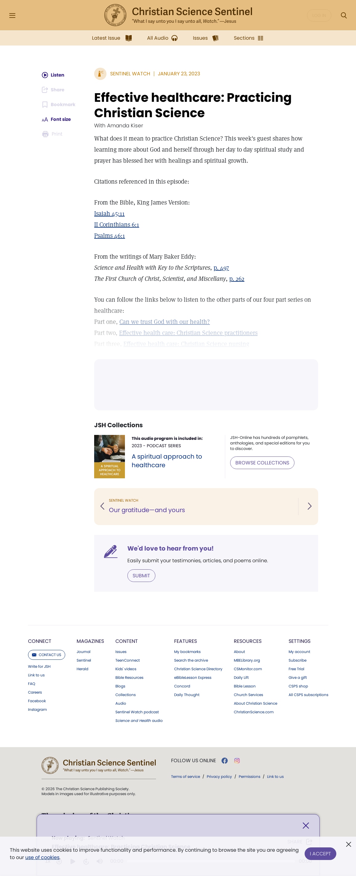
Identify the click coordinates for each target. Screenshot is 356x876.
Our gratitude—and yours (148, 510)
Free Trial (296, 669)
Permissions (249, 776)
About (239, 651)
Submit (142, 575)
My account (299, 651)
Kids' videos (125, 669)
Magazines (90, 640)
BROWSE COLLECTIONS (263, 462)
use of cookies (42, 857)
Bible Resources (129, 677)
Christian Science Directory (198, 669)
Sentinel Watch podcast (137, 712)
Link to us (36, 675)
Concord (182, 686)
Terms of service (185, 776)
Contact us (46, 654)
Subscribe (297, 660)
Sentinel (84, 660)
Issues (120, 651)
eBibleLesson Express (192, 677)
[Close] (305, 826)
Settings (299, 640)
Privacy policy (219, 776)
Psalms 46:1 (110, 236)
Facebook (37, 701)
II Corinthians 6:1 (117, 225)
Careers (35, 692)
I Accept (320, 852)
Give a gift (298, 677)
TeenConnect (127, 660)
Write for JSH (39, 666)
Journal (83, 651)
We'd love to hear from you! (171, 548)
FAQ (31, 683)
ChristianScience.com (254, 712)
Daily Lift (241, 677)
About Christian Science (255, 703)
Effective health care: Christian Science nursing (187, 344)
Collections (125, 694)
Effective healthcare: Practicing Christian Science (193, 105)
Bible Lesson (245, 686)
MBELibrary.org (247, 660)
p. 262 (237, 279)
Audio (120, 703)
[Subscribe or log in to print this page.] (52, 134)
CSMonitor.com (248, 669)
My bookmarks (187, 651)
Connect (39, 640)
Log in (319, 15)
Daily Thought (186, 694)
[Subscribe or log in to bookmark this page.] (59, 104)
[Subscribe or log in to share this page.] (54, 89)
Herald (82, 669)
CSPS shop (298, 686)
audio (139, 720)
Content (126, 640)
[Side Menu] (12, 15)
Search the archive (191, 660)
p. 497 (222, 268)
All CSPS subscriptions (308, 694)
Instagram (37, 709)
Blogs (120, 686)
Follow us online (193, 760)
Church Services (248, 694)
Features (185, 640)
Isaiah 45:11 (110, 213)
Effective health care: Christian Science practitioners (189, 333)
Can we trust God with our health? (165, 322)
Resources (248, 640)
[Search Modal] (343, 15)
